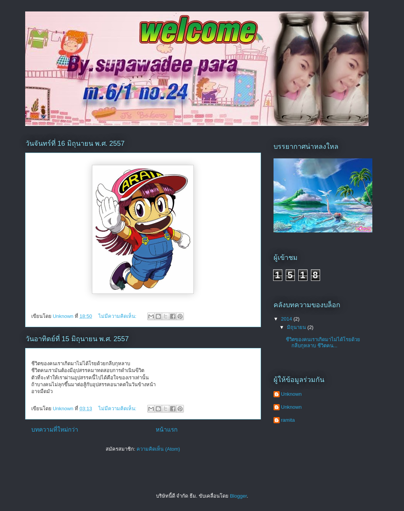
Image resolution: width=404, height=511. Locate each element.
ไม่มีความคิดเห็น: (118, 316)
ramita (288, 420)
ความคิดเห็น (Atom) (158, 449)
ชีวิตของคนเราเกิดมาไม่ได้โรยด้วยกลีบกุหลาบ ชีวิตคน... (323, 342)
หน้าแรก (166, 429)
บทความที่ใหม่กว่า (54, 429)
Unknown (291, 394)
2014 (287, 319)
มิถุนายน (297, 327)
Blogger (238, 496)
